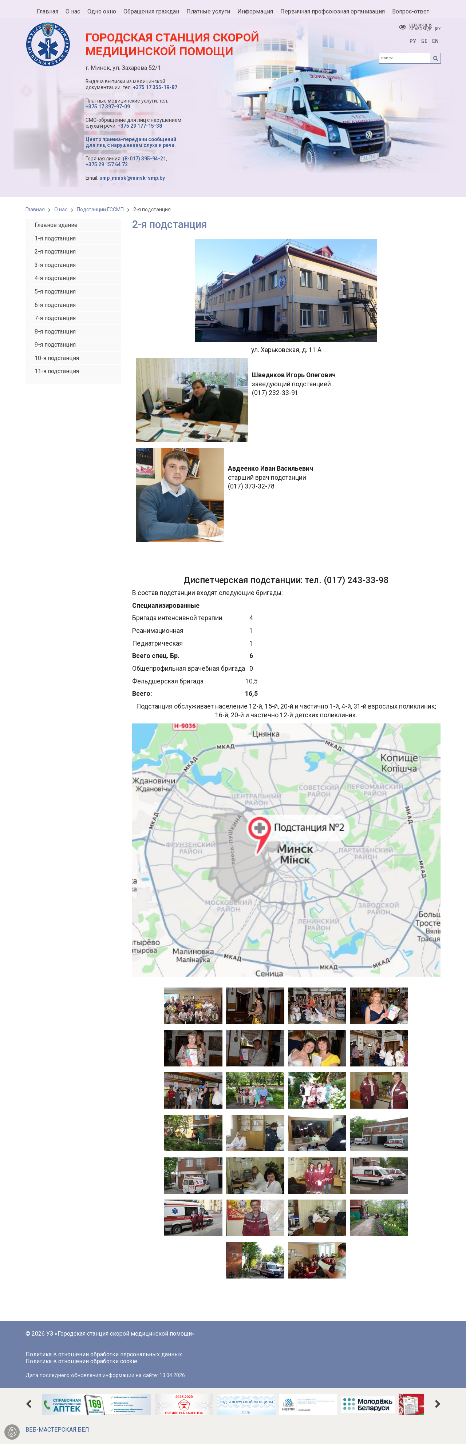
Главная (35, 209)
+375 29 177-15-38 (140, 126)
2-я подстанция (152, 209)
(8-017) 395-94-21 (144, 158)
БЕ (424, 41)
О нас (60, 209)
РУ (413, 41)
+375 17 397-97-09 (108, 106)
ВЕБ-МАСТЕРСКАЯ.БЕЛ (57, 1429)
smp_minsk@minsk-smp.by (132, 178)
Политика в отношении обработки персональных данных (103, 1354)
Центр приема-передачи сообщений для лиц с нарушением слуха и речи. (131, 142)
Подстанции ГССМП (100, 209)
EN (435, 41)
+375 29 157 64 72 (107, 164)
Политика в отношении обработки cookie (81, 1361)
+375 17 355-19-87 (155, 87)
